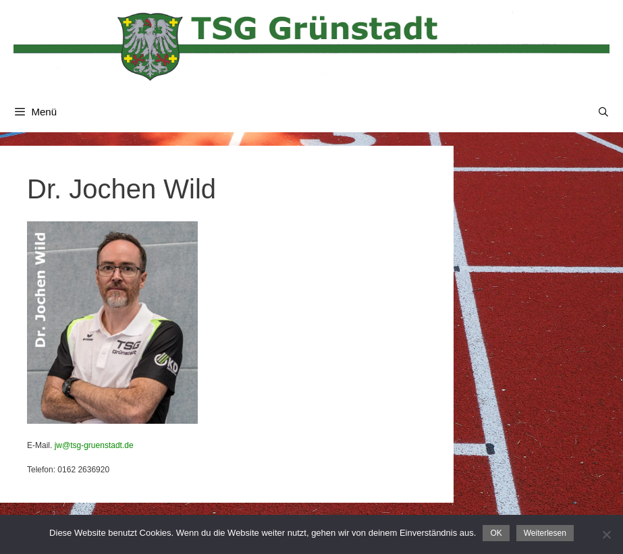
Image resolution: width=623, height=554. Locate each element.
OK (496, 533)
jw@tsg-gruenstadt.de (94, 445)
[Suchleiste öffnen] (603, 112)
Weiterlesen (545, 533)
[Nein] (606, 534)
